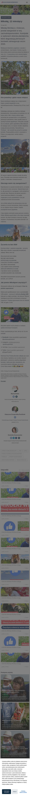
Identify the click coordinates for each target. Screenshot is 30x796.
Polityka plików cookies (23, 791)
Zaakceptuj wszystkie (6, 791)
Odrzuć (14, 791)
